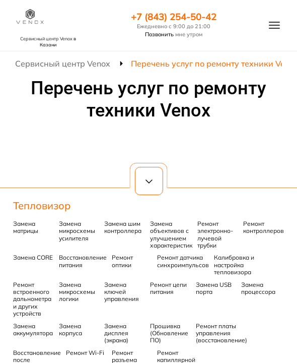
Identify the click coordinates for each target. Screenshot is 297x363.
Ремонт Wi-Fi (85, 352)
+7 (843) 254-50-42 (173, 17)
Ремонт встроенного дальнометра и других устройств (32, 299)
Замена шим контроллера (122, 227)
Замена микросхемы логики (77, 292)
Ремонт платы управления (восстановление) (221, 333)
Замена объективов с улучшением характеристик (171, 234)
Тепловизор (41, 205)
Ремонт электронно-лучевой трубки (215, 234)
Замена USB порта (214, 288)
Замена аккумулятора (33, 329)
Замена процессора (258, 288)
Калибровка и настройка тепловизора (234, 265)
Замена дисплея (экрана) (116, 333)
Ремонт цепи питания (168, 288)
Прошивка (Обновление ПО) (169, 333)
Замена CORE (33, 257)
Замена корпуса (70, 329)
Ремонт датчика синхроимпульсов (183, 261)
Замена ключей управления (121, 292)
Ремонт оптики (122, 261)
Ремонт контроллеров (263, 227)
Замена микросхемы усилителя (77, 231)
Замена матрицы (25, 227)
